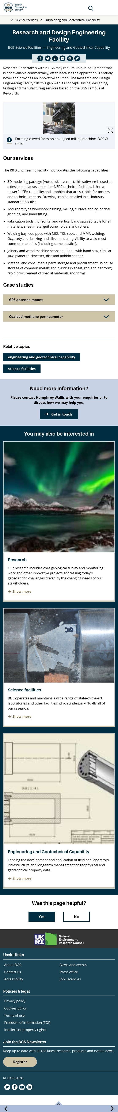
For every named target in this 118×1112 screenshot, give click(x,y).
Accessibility (13, 979)
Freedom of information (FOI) (27, 1022)
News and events (73, 964)
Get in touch (61, 414)
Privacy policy (14, 1001)
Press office (69, 972)
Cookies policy (15, 1008)
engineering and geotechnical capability (41, 357)
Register (20, 1061)
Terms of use (14, 1015)
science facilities (22, 368)
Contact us (12, 972)
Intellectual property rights (25, 1029)
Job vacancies (70, 979)
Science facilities (26, 20)
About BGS (12, 964)
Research (17, 559)
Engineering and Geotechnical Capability (72, 20)
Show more (21, 591)
